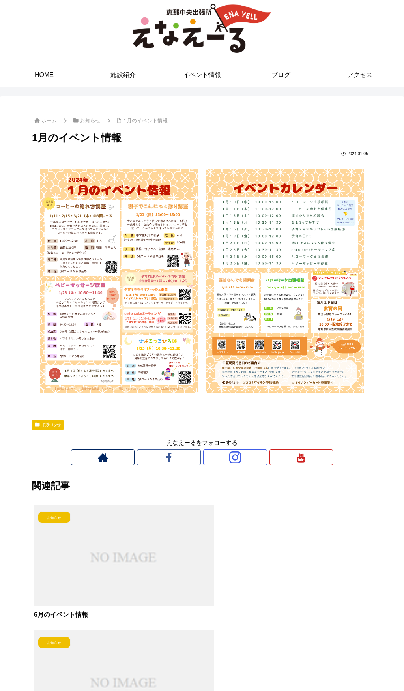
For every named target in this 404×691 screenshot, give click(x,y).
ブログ (235, 666)
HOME (138, 666)
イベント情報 (202, 666)
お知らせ (47, 424)
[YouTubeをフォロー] (229, 457)
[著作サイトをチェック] (175, 457)
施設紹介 (166, 666)
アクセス (263, 666)
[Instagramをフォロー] (211, 457)
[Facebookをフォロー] (193, 457)
